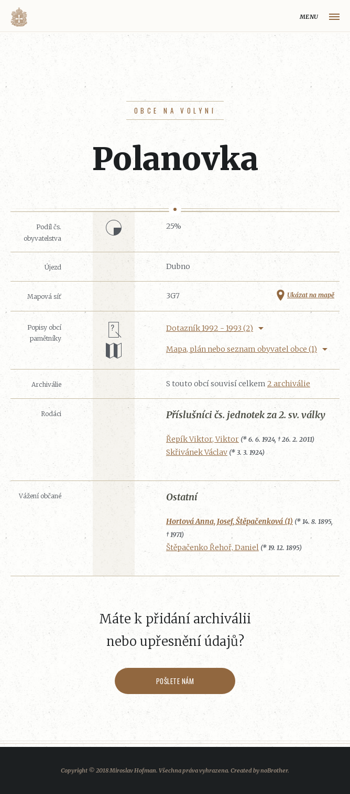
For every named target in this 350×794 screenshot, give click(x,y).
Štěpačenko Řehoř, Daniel (212, 547)
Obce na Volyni (175, 110)
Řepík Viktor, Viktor (202, 439)
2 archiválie (288, 383)
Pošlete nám (175, 681)
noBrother (274, 770)
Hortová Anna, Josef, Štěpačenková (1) (229, 521)
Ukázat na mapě (310, 295)
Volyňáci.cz (18, 17)
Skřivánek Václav (196, 452)
